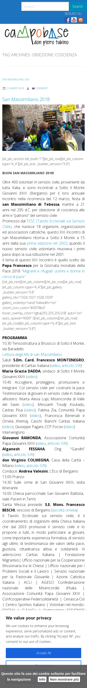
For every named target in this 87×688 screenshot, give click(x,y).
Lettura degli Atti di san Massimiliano (32, 354)
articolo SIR (71, 365)
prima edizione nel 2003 (47, 243)
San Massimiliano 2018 (26, 99)
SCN (27, 79)
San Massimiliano (13, 79)
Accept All (43, 653)
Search (77, 6)
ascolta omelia (64, 510)
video (55, 365)
